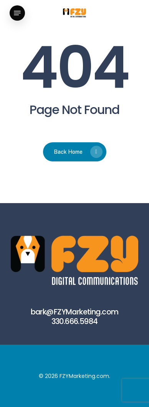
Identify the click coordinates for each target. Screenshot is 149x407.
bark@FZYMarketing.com (75, 312)
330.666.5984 (74, 321)
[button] (17, 13)
